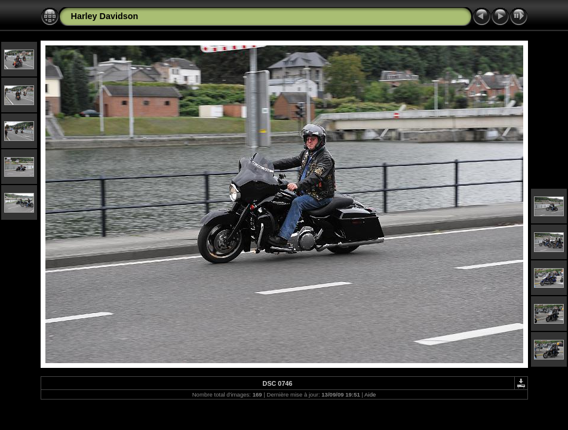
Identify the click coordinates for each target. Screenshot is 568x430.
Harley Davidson (105, 16)
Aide (370, 394)
